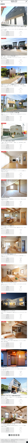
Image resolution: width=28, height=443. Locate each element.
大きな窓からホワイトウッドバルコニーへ (9, 169)
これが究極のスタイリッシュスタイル (8, 310)
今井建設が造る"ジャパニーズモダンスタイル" (9, 367)
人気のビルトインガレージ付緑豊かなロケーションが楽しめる (12, 84)
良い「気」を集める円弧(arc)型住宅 (8, 140)
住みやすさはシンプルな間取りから (7, 225)
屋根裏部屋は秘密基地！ (5, 197)
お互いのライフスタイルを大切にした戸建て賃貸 (10, 112)
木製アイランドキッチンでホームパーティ (9, 282)
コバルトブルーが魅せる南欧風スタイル (8, 254)
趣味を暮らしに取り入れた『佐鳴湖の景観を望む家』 (11, 395)
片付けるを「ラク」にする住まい (7, 339)
